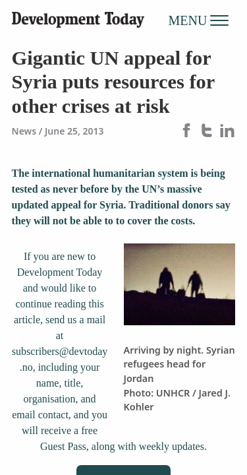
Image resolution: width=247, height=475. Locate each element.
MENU (199, 20)
